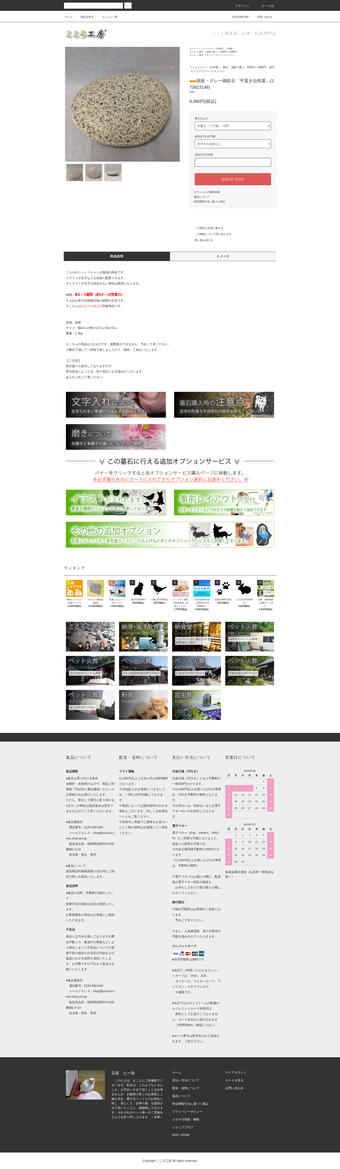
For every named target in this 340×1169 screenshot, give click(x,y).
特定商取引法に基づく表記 (209, 201)
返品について (201, 196)
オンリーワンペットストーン (220, 55)
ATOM (185, 1135)
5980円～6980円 (229, 52)
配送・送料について (185, 1088)
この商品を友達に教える (206, 228)
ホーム (69, 16)
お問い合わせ (262, 16)
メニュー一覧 (107, 16)
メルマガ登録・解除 (185, 1119)
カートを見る (234, 1080)
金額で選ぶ (211, 52)
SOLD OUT (232, 179)
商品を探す (84, 16)
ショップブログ (182, 1127)
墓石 (201, 52)
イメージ (223, 256)
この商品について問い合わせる (210, 234)
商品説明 (117, 256)
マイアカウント (236, 1072)
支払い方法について (185, 1080)
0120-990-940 (238, 16)
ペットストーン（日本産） (212, 48)
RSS (175, 1135)
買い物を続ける (201, 240)
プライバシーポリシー (187, 1111)
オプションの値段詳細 (207, 192)
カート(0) (265, 5)
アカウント (240, 5)
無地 (230, 48)
